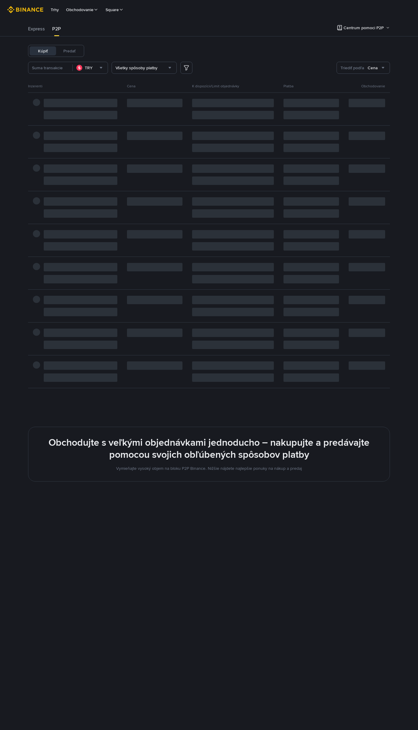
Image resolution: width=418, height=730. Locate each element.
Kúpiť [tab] (43, 51)
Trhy (55, 9)
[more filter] (186, 68)
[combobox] (100, 68)
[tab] (36, 29)
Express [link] (36, 29)
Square (115, 9)
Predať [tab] (69, 51)
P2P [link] (56, 29)
